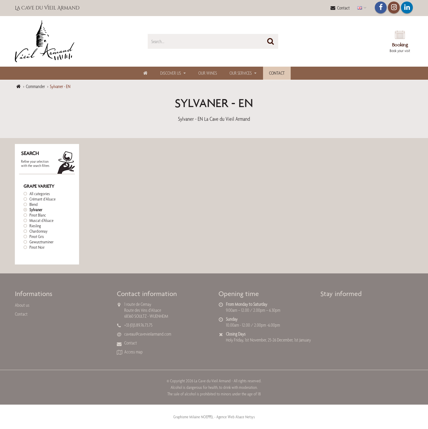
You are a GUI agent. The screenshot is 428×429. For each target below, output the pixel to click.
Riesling (35, 225)
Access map (133, 351)
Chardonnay (38, 231)
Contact (340, 7)
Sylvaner (35, 209)
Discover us (170, 73)
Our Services (240, 73)
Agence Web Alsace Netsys (235, 416)
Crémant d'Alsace (42, 199)
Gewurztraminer (41, 241)
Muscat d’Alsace (41, 220)
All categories (39, 193)
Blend (33, 204)
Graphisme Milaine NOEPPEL (193, 416)
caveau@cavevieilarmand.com (147, 333)
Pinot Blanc (37, 215)
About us (22, 305)
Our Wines (207, 73)
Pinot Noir (37, 247)
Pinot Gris (36, 236)
